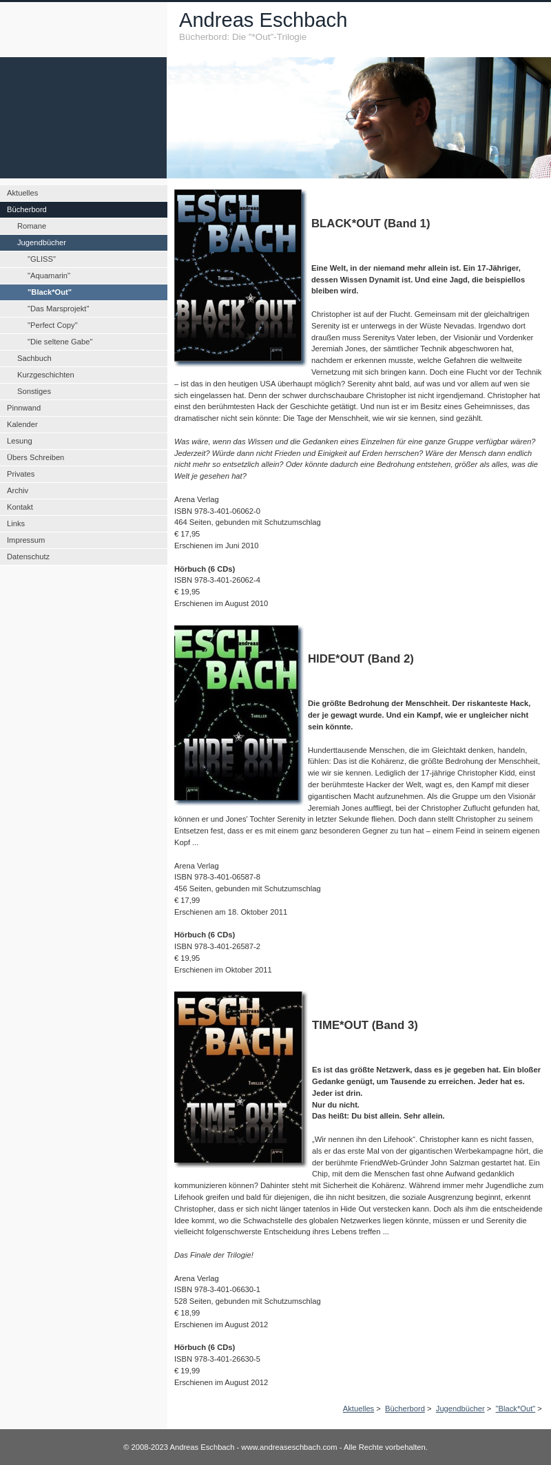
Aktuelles (358, 1408)
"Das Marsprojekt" (58, 308)
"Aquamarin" (49, 275)
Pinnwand (24, 408)
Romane (31, 226)
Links (16, 523)
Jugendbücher (460, 1408)
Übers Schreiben (35, 457)
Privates (20, 474)
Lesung (19, 441)
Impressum (26, 540)
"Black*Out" (516, 1408)
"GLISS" (42, 259)
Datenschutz (28, 556)
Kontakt (20, 507)
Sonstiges (34, 391)
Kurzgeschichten (45, 375)
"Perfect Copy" (53, 325)
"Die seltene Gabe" (60, 341)
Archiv (17, 490)
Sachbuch (34, 358)
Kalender (22, 424)
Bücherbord (405, 1408)
